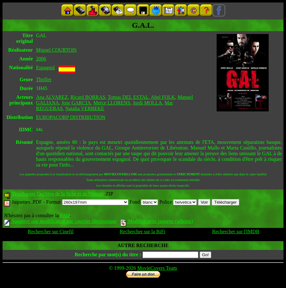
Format (87, 203)
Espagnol (45, 67)
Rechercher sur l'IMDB (236, 232)
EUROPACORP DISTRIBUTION (70, 117)
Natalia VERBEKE (84, 108)
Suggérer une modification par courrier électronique (60, 222)
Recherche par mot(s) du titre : (108, 255)
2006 (41, 58)
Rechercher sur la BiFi (142, 232)
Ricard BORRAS (87, 97)
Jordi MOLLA (147, 102)
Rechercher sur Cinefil (50, 232)
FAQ (65, 216)
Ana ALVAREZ (52, 97)
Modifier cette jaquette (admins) (156, 222)
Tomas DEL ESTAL (128, 97)
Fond (144, 203)
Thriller (43, 79)
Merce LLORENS (111, 102)
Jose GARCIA (76, 102)
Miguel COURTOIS (56, 50)
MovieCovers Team (157, 269)
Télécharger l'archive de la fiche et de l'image (57, 194)
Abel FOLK (163, 97)
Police (178, 203)
